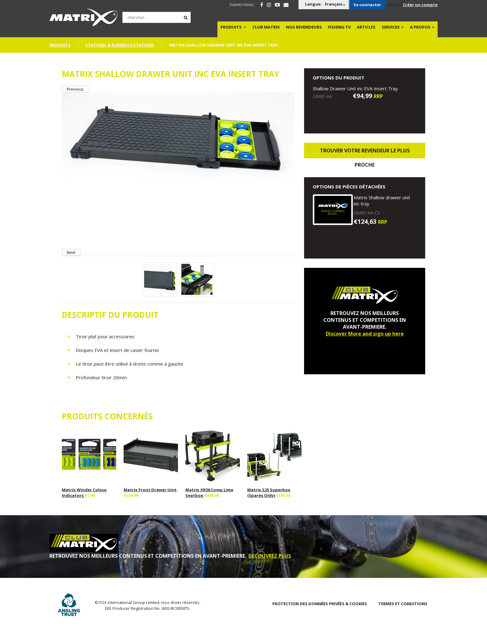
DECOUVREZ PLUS (269, 555)
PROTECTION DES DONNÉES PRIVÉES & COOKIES (319, 603)
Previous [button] (75, 89)
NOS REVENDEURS (304, 27)
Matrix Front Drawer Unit (150, 490)
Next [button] (71, 252)
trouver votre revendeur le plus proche (365, 152)
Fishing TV (339, 27)
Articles (366, 27)
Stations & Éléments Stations (119, 45)
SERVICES (391, 27)
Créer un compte (420, 4)
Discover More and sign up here (365, 333)
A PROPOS (420, 27)
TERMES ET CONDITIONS (402, 603)
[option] (178, 137)
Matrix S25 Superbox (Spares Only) (268, 492)
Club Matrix (266, 27)
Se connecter (367, 4)
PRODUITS (231, 27)
